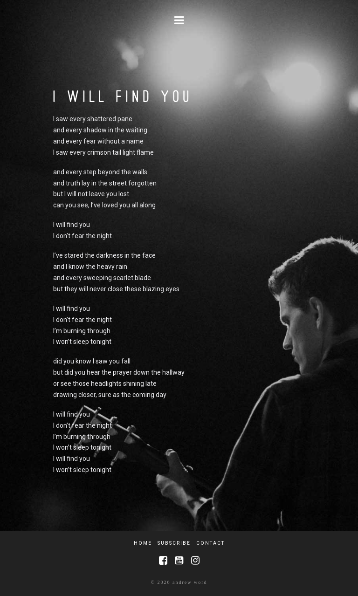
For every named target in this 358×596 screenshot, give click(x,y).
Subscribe (174, 543)
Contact (210, 543)
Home (143, 543)
